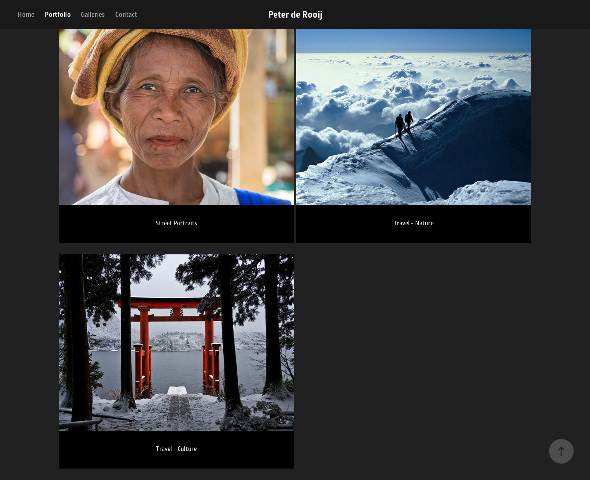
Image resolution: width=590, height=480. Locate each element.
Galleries (93, 14)
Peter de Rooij (295, 14)
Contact (126, 14)
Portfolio (58, 14)
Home (26, 14)
